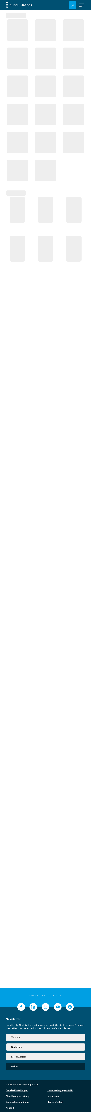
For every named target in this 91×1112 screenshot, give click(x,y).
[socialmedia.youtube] (58, 1007)
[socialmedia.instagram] (45, 1007)
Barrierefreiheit (55, 1102)
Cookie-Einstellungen (17, 1090)
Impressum (53, 1096)
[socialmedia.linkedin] (33, 1007)
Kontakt (10, 1107)
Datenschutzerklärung (17, 1102)
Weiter (14, 1066)
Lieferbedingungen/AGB (60, 1090)
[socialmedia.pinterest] (70, 1007)
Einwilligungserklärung (17, 1096)
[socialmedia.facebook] (21, 1007)
